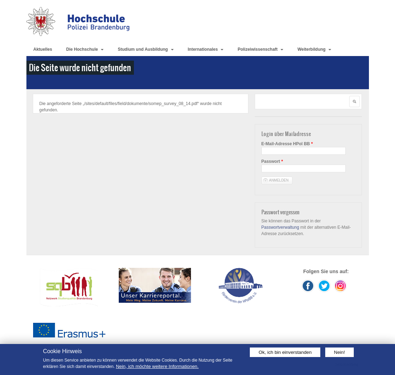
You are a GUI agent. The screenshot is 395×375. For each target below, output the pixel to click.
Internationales (206, 49)
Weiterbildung (314, 49)
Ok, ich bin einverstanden (285, 352)
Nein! (339, 352)
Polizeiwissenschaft (260, 49)
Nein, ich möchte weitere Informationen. (157, 366)
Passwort (272, 161)
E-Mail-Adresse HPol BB (287, 143)
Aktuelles (42, 49)
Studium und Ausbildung (146, 49)
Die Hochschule (85, 49)
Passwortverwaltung (280, 227)
